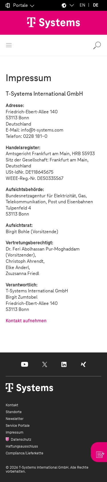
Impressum (14, 432)
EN (82, 5)
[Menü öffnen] (9, 45)
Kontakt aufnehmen (26, 320)
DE (95, 5)
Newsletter (14, 419)
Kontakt (12, 405)
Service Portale (18, 426)
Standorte (14, 412)
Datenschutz (20, 440)
